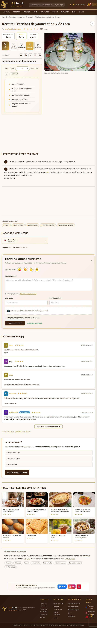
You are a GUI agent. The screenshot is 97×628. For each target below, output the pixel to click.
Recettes (17, 12)
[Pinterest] (26, 55)
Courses (29, 46)
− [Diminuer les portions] (17, 69)
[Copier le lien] (40, 55)
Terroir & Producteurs (57, 608)
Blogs (81, 12)
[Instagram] (72, 586)
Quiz (74, 12)
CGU (70, 613)
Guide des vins (58, 603)
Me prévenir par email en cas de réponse (22, 318)
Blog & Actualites (56, 613)
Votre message (10, 276)
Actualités (44, 12)
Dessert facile (32, 225)
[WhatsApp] (35, 55)
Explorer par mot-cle (44, 616)
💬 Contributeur (24, 412)
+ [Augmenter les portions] (27, 69)
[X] (30, 55)
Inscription (71, 616)
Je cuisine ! (5, 46)
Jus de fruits (70, 558)
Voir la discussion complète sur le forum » (17, 432)
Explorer (65, 12)
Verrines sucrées (48, 225)
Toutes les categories (43, 605)
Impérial (14, 74)
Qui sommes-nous (74, 603)
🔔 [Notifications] (89, 4)
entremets (86, 556)
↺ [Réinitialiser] (6, 74)
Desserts (20, 17)
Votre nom (9, 298)
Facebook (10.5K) (90, 607)
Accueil (6, 12)
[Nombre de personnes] (22, 69)
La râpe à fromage (13, 452)
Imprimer (38, 46)
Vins (35, 12)
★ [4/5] (34, 29)
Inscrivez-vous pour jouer (17, 472)
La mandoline (12, 464)
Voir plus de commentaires (48, 427)
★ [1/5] (24, 29)
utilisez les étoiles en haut (28, 294)
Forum (55, 12)
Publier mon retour (15, 323)
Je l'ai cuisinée (13, 46)
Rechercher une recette (44, 610)
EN (95, 4)
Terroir (27, 12)
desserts (27, 558)
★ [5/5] (37, 29)
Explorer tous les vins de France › (15, 248)
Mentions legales (74, 610)
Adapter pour (9, 68)
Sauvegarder (21, 46)
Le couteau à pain (13, 458)
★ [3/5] (31, 29)
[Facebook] (21, 55)
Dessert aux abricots (65, 225)
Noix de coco (18, 225)
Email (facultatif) (55, 298)
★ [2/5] (27, 29)
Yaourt (6, 225)
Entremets (29, 17)
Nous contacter (73, 607)
